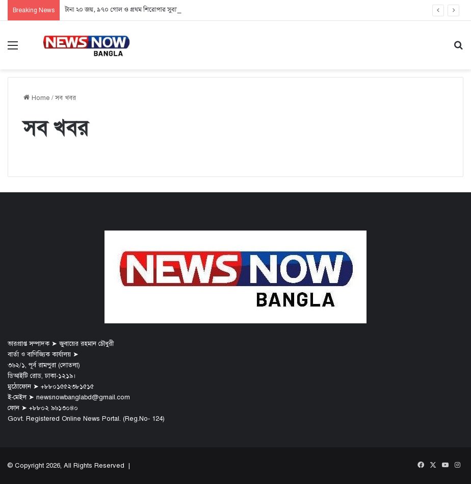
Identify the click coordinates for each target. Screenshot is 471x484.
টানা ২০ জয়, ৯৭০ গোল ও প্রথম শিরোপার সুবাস (122, 10)
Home (36, 98)
